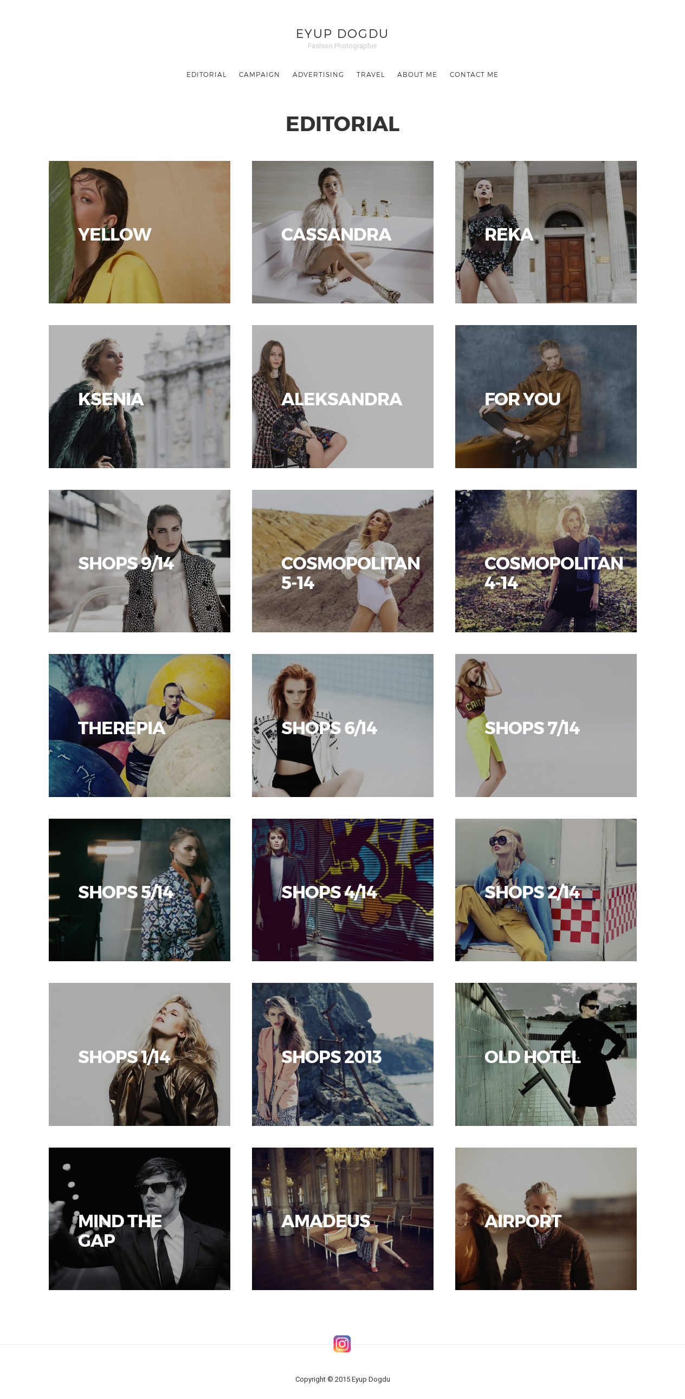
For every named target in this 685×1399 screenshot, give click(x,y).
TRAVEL (371, 74)
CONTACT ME (474, 74)
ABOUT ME (417, 74)
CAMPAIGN (259, 74)
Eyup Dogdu (342, 32)
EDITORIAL (206, 74)
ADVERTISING (318, 74)
